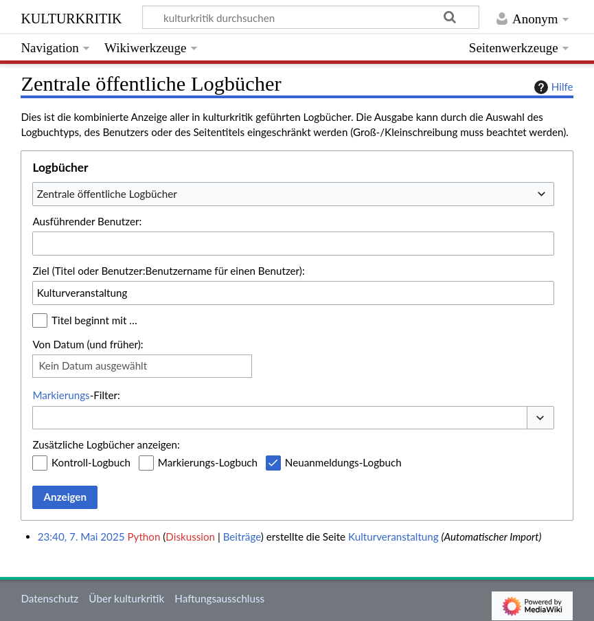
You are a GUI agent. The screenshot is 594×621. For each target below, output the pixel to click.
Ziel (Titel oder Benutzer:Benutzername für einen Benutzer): (168, 270)
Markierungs (60, 395)
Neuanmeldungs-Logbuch (343, 462)
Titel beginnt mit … (94, 320)
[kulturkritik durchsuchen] (311, 17)
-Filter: (75, 395)
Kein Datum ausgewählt (92, 365)
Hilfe (552, 87)
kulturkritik (71, 16)
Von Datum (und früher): (87, 344)
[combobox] (293, 193)
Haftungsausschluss (219, 598)
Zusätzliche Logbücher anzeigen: (105, 444)
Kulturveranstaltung (393, 536)
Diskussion (190, 536)
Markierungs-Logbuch (208, 462)
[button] (540, 418)
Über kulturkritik (126, 598)
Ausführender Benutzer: (86, 221)
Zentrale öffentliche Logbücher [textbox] (107, 194)
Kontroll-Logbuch (91, 462)
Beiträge (242, 536)
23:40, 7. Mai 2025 (81, 536)
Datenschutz (49, 598)
